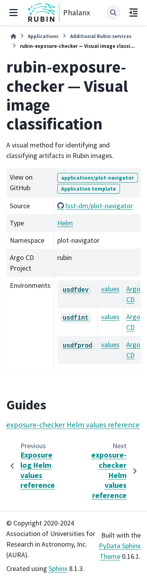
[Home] (13, 36)
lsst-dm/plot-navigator (99, 205)
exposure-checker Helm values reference (73, 424)
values (110, 288)
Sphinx (58, 568)
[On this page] (133, 12)
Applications (43, 36)
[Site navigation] (13, 12)
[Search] (113, 12)
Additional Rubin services (100, 36)
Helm (65, 222)
